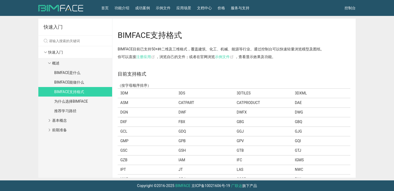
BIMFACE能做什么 (69, 82)
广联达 (236, 186)
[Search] (75, 41)
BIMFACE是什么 (67, 73)
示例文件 (163, 8)
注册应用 (146, 57)
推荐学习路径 (65, 111)
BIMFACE (182, 186)
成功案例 (142, 8)
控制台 (350, 8)
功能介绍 (121, 8)
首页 (105, 8)
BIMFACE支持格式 (69, 92)
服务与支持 (240, 8)
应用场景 (183, 8)
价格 (221, 8)
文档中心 (204, 8)
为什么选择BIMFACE (71, 101)
